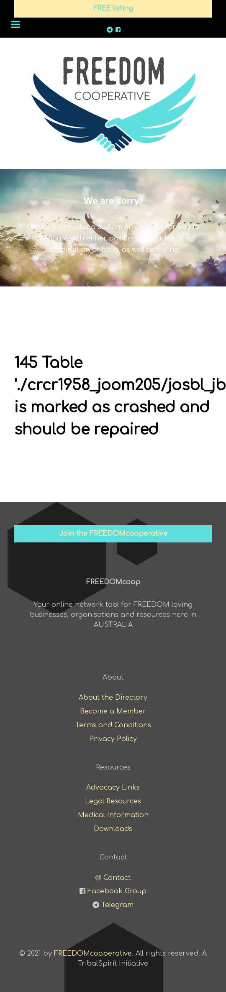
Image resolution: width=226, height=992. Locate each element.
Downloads (113, 829)
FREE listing (113, 8)
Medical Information (113, 815)
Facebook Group (116, 891)
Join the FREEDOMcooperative (113, 533)
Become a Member (113, 711)
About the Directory (113, 697)
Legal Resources (113, 801)
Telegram (117, 905)
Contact (117, 878)
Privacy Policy (113, 739)
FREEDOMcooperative (93, 953)
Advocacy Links (113, 787)
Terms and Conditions (113, 725)
